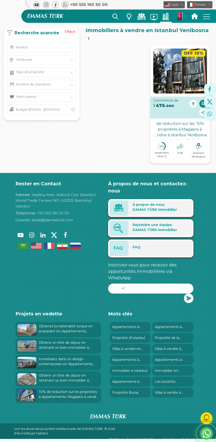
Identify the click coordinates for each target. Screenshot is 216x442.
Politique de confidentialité (132, 439)
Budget (38, 109)
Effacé (70, 31)
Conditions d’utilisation (180, 439)
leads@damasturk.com (52, 220)
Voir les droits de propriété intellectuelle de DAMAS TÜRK (58, 429)
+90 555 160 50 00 (53, 213)
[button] (199, 4)
